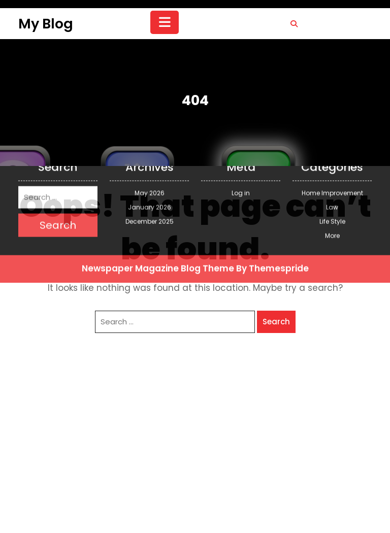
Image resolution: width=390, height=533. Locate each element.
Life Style (332, 166)
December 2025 (149, 166)
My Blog (45, 23)
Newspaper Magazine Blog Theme (158, 214)
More (332, 181)
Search (276, 321)
